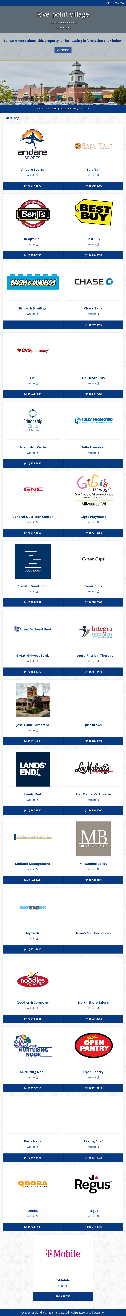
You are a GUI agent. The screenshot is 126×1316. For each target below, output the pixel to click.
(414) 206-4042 (32, 602)
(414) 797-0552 (93, 533)
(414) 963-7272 (63, 1296)
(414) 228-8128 (93, 880)
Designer (99, 1312)
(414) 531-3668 (93, 1018)
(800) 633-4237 (93, 1227)
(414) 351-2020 (32, 949)
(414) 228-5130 (32, 255)
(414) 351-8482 (93, 671)
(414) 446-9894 (93, 741)
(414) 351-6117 (93, 1088)
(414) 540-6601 (32, 1018)
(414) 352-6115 (32, 1088)
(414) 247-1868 (32, 533)
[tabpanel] (63, 83)
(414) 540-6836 (32, 394)
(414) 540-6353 (93, 255)
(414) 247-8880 (32, 810)
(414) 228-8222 (93, 1157)
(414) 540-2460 (93, 324)
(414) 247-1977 (32, 186)
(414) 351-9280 (32, 741)
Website (32, 174)
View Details (63, 49)
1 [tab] (63, 103)
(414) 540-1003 (32, 1157)
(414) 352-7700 (93, 394)
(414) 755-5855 (32, 463)
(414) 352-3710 (32, 671)
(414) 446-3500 (93, 810)
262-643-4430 (63, 27)
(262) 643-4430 (115, 3)
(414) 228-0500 (32, 1227)
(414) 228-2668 (93, 602)
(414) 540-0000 (93, 186)
